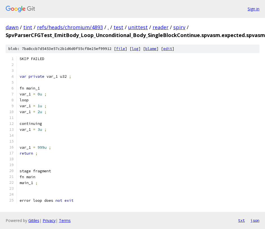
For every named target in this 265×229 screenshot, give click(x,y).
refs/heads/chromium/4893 (70, 27)
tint (27, 27)
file (120, 48)
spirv (179, 27)
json (254, 220)
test (118, 27)
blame (150, 48)
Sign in (253, 9)
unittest (138, 27)
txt (241, 220)
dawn (12, 27)
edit (167, 48)
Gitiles (33, 220)
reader (161, 27)
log (135, 48)
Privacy (49, 220)
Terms (65, 220)
